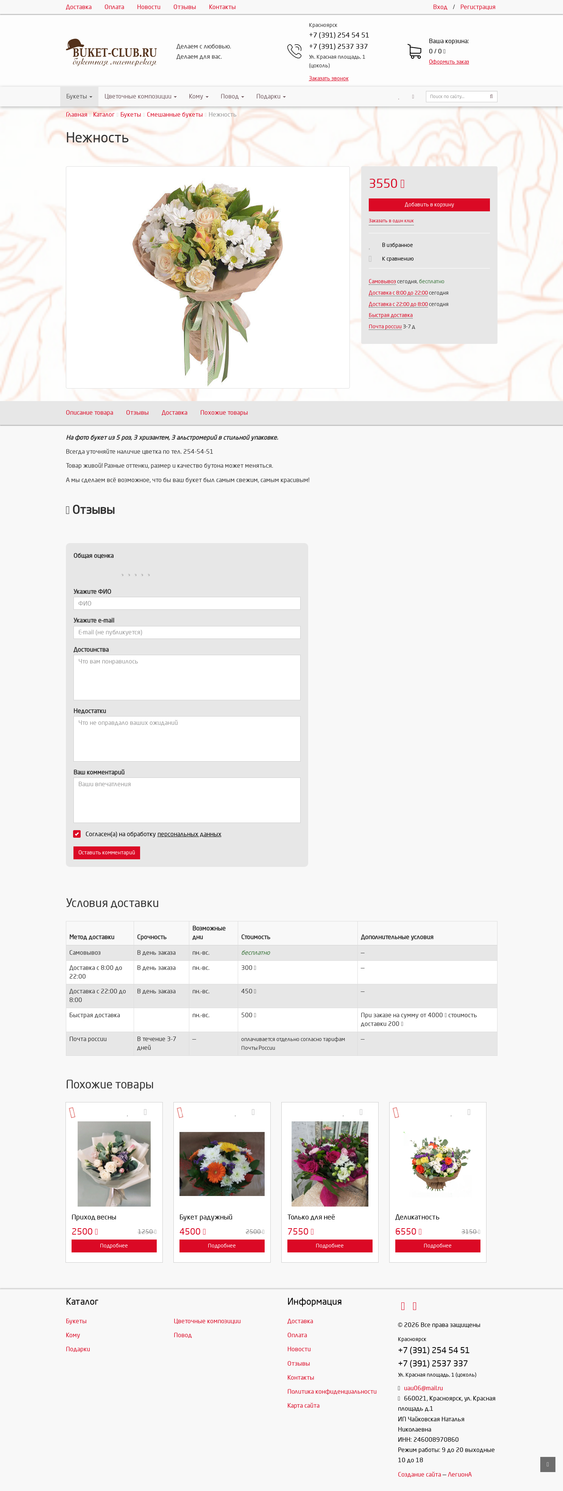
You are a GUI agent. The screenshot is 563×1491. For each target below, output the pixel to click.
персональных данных (189, 834)
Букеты (79, 96)
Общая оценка (93, 556)
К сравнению (398, 259)
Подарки (271, 96)
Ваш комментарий (99, 772)
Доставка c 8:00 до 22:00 (398, 293)
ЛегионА (460, 1474)
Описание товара (89, 412)
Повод (232, 96)
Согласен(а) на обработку (149, 834)
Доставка (79, 7)
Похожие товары (224, 412)
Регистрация (478, 7)
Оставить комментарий (106, 853)
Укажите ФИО (92, 592)
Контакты (222, 7)
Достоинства (91, 649)
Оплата (114, 7)
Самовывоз (382, 281)
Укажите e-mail (93, 620)
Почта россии (385, 326)
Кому (199, 96)
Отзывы (184, 7)
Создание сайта (419, 1474)
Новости (149, 7)
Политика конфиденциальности (332, 1391)
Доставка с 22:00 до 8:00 (398, 304)
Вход (440, 7)
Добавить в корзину (429, 205)
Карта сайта (303, 1405)
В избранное (397, 245)
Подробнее (114, 1246)
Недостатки (89, 711)
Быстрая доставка (391, 315)
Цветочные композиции (140, 96)
